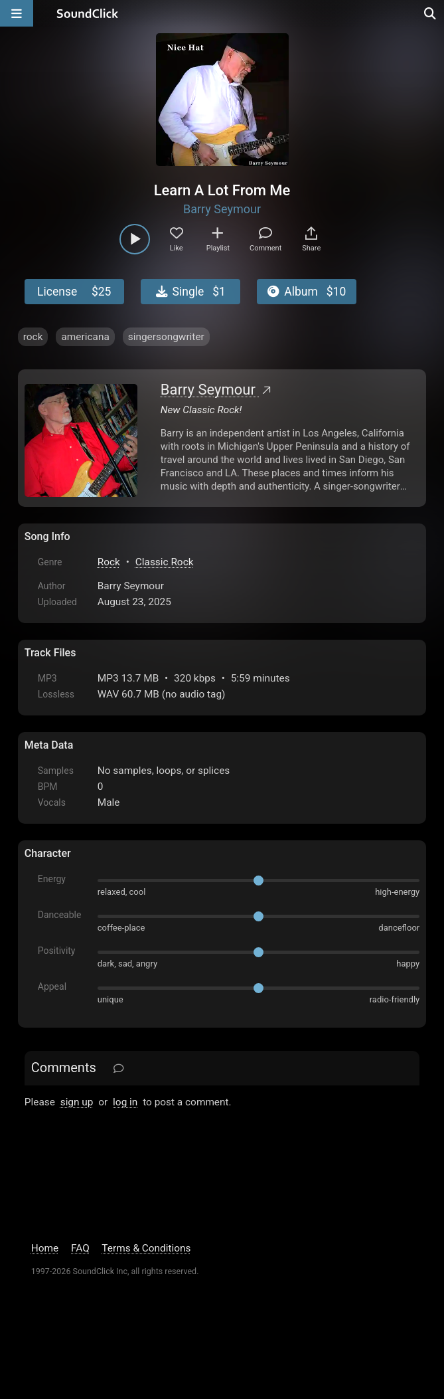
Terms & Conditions (146, 1248)
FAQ (80, 1248)
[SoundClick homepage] (87, 13)
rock (33, 337)
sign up (77, 1102)
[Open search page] (430, 13)
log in (125, 1102)
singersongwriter (166, 337)
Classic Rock (164, 562)
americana (85, 337)
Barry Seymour (222, 209)
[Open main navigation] (16, 13)
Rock (109, 562)
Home (44, 1248)
